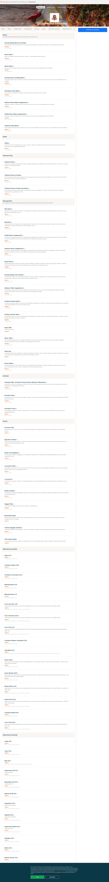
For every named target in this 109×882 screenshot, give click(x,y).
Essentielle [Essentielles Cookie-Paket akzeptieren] (52, 877)
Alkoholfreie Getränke (54, 29)
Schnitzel (37, 29)
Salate (9, 29)
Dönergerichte (28, 29)
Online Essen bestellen (92, 30)
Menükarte (40, 7)
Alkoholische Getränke (68, 29)
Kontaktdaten (61, 7)
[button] (73, 29)
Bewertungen (51, 7)
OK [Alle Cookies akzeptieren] (37, 877)
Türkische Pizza (17, 29)
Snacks (44, 29)
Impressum (71, 7)
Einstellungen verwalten (59, 871)
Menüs (3, 29)
